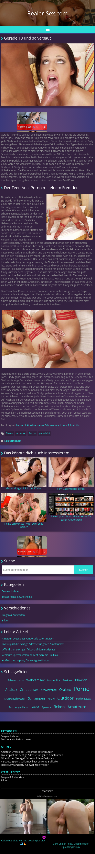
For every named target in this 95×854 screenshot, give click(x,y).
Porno (32, 433)
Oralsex (65, 689)
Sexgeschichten (12, 440)
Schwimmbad (49, 690)
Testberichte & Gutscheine (17, 596)
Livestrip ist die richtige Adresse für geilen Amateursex (71, 507)
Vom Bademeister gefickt (71, 474)
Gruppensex (29, 689)
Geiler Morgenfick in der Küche (24, 473)
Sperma (46, 707)
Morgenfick (53, 680)
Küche (51, 698)
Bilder (5, 620)
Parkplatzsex (83, 698)
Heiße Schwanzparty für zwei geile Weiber (24, 511)
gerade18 (44, 433)
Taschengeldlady (18, 707)
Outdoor (65, 698)
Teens (9, 433)
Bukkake (67, 680)
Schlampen (36, 698)
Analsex (20, 433)
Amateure (76, 707)
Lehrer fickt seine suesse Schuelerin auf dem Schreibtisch (49, 425)
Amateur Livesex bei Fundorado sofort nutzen (28, 638)
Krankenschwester (14, 698)
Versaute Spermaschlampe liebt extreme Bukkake (30, 655)
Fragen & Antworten (13, 615)
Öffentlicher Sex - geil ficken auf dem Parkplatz (28, 649)
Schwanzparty (16, 680)
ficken (59, 707)
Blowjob (81, 680)
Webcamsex (35, 680)
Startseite (47, 791)
